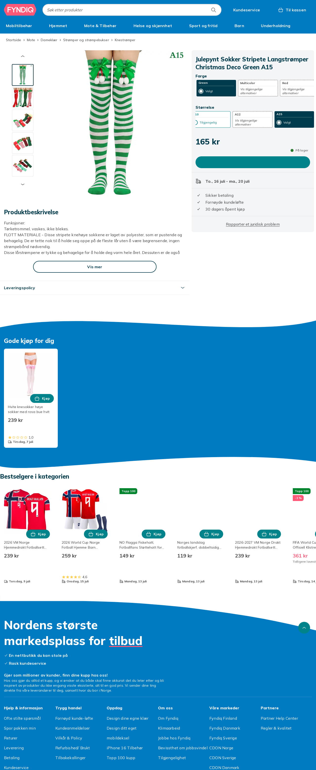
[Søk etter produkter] (213, 10)
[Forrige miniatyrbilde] (23, 56)
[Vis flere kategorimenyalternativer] (310, 26)
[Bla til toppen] (304, 628)
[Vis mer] (95, 267)
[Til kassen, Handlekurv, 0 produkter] (292, 10)
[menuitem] (19, 26)
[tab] (23, 75)
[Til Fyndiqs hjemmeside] (20, 10)
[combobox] (131, 10)
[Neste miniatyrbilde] (23, 184)
